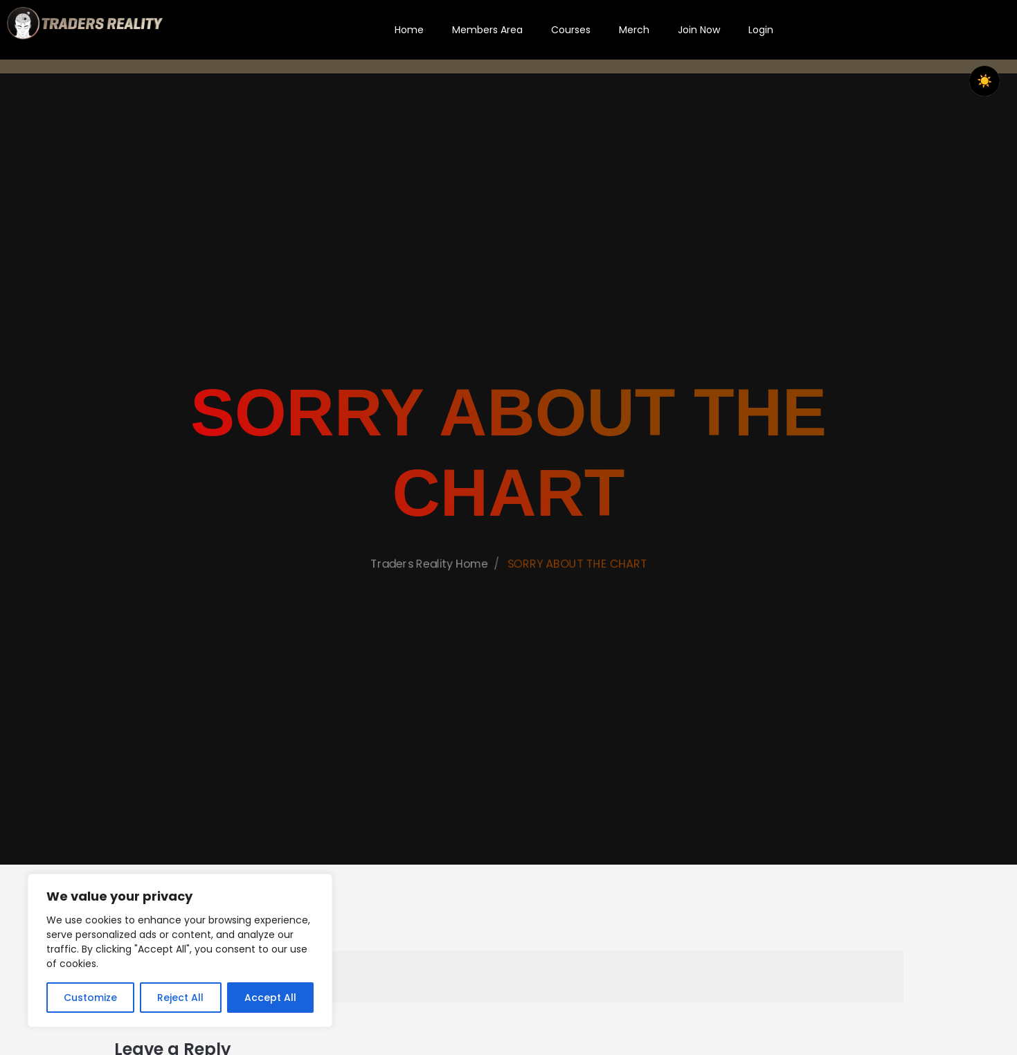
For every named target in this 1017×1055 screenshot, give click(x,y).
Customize (90, 997)
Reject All (180, 997)
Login (760, 30)
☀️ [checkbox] (984, 81)
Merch (634, 30)
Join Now (699, 30)
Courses (571, 30)
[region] (180, 950)
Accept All (270, 997)
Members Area (487, 30)
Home (409, 30)
